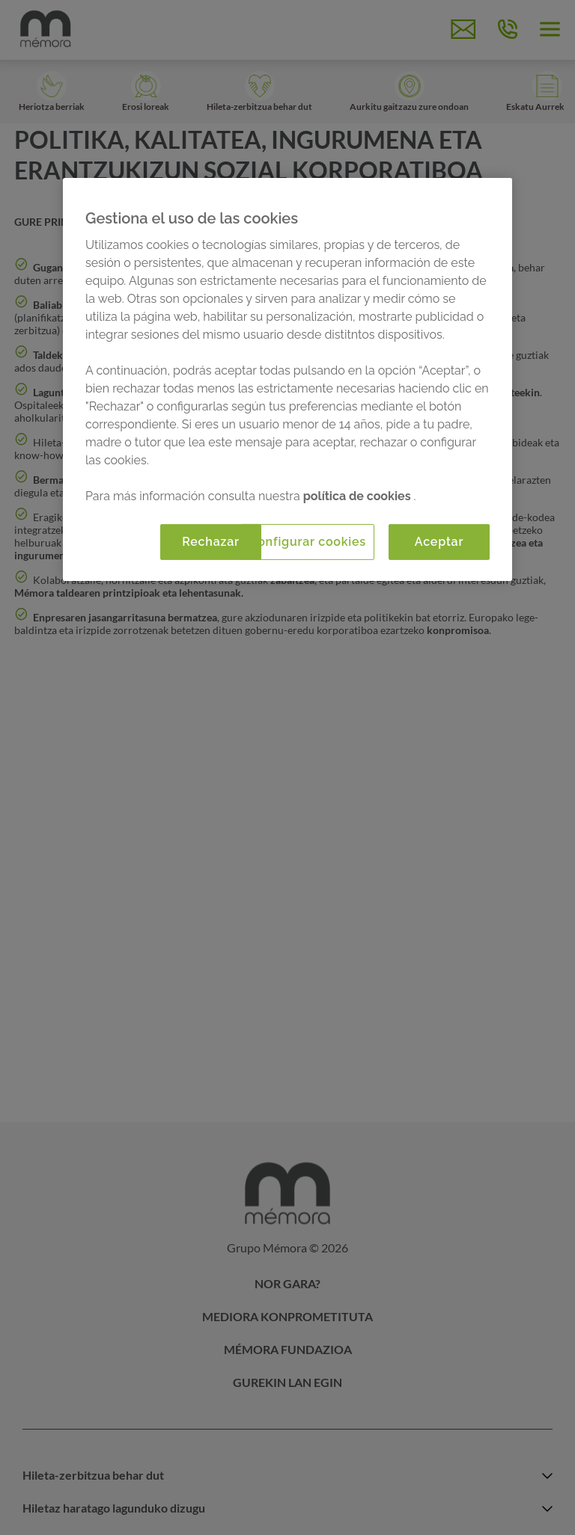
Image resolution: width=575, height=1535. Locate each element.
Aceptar (439, 542)
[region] (287, 379)
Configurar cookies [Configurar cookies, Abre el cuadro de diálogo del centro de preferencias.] (307, 542)
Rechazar (211, 542)
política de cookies (358, 496)
